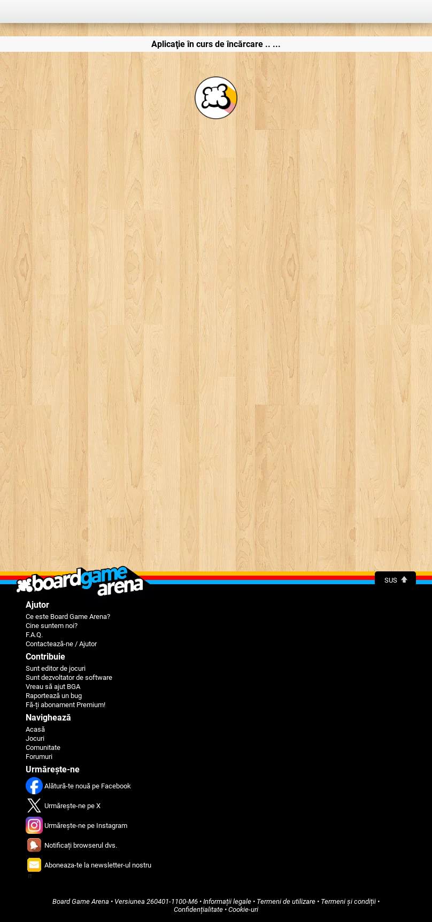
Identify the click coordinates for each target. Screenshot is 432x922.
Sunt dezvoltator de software (69, 677)
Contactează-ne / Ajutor (61, 644)
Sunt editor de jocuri (56, 668)
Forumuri (39, 757)
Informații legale (227, 901)
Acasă (35, 729)
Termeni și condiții (348, 901)
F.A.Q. (34, 635)
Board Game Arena (80, 901)
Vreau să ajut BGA (53, 687)
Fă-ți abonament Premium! (65, 705)
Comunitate (43, 747)
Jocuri (35, 738)
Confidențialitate (198, 909)
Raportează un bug (54, 696)
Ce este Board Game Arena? (68, 617)
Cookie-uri (243, 909)
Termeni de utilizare (286, 901)
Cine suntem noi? (52, 626)
